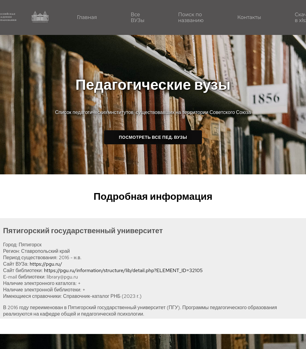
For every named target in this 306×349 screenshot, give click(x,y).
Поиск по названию (190, 17)
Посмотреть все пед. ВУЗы (153, 137)
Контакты (249, 17)
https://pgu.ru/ (46, 264)
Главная (87, 17)
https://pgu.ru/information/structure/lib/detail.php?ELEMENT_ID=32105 (123, 270)
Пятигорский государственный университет (83, 230)
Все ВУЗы (137, 17)
